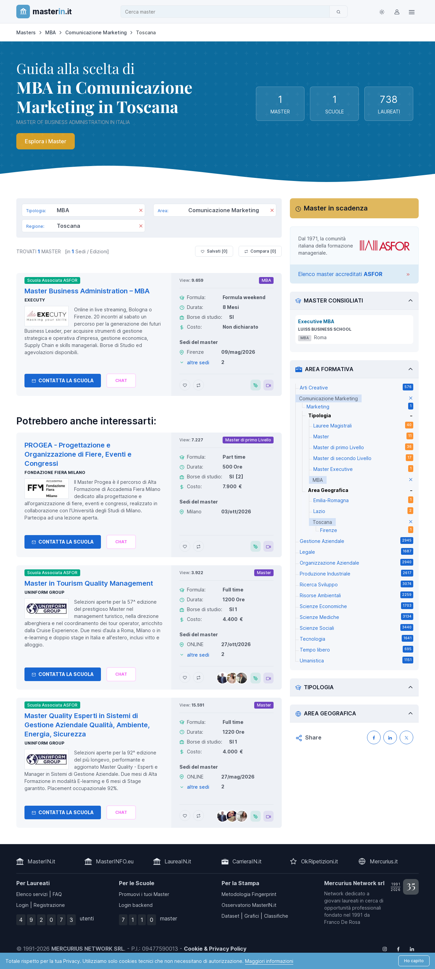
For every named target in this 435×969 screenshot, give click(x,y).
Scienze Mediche (356, 616)
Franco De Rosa (342, 922)
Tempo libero (356, 649)
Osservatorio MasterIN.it (249, 905)
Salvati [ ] (214, 251)
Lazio (363, 510)
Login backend (136, 905)
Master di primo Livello (363, 446)
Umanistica (356, 660)
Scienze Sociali (356, 627)
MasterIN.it (41, 861)
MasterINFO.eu (115, 861)
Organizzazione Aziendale (356, 562)
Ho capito (414, 960)
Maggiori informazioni (269, 961)
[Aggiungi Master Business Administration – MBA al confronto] (198, 385)
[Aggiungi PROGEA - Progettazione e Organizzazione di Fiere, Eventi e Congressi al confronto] (198, 546)
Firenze (366, 529)
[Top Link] (412, 11)
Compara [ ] (260, 251)
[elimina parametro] (410, 398)
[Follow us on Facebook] (398, 948)
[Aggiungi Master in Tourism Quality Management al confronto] (198, 677)
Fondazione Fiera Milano (54, 472)
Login (22, 905)
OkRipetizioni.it (319, 861)
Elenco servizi (32, 894)
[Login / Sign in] (397, 11)
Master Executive (363, 468)
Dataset (230, 916)
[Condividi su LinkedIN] (390, 737)
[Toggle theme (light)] (382, 11)
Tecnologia (356, 638)
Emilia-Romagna (363, 499)
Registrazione (49, 905)
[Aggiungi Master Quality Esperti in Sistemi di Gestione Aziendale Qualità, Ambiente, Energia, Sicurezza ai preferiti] (184, 815)
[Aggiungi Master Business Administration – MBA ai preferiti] (184, 385)
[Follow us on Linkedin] (412, 948)
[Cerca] (338, 11)
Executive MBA (316, 321)
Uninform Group (44, 592)
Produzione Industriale (356, 573)
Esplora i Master (45, 141)
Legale (356, 551)
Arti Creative (356, 387)
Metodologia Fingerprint (249, 894)
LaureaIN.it (177, 861)
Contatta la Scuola (63, 380)
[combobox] (227, 11)
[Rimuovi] (140, 211)
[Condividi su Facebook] (374, 737)
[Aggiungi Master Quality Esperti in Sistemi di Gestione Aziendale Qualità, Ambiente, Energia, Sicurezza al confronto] (198, 815)
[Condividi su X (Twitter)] (406, 737)
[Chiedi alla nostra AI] (121, 380)
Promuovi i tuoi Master (144, 894)
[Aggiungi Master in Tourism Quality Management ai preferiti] (184, 677)
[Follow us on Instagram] (385, 948)
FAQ (57, 894)
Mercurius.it (384, 861)
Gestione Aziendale (356, 540)
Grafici (251, 916)
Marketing (360, 406)
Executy (34, 300)
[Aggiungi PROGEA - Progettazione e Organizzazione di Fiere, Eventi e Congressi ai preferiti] (184, 546)
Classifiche (276, 916)
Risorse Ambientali (356, 594)
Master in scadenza (336, 208)
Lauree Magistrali (363, 425)
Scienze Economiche (356, 605)
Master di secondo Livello (363, 457)
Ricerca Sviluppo (356, 584)
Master (363, 436)
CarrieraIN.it (247, 861)
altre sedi (198, 362)
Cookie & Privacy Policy (215, 948)
